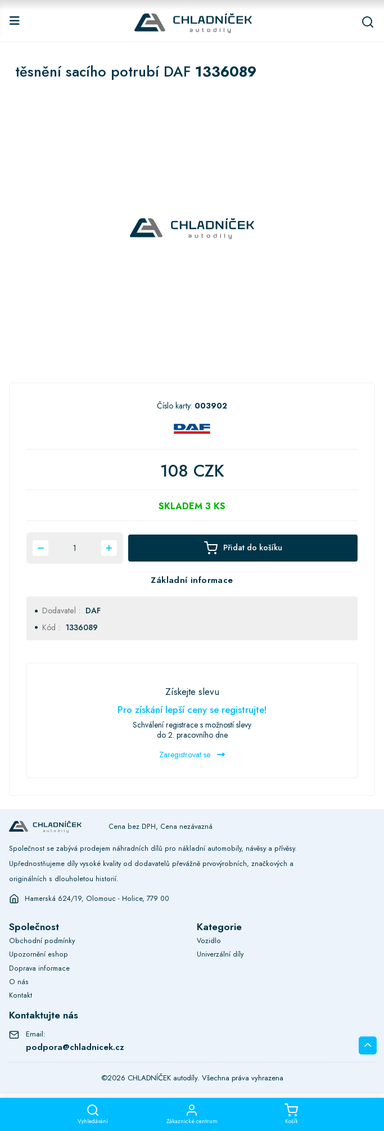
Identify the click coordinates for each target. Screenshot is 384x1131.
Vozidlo (209, 941)
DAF (93, 610)
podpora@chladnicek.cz (75, 1047)
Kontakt (20, 995)
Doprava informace (39, 968)
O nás (19, 982)
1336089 (81, 627)
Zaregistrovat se (192, 754)
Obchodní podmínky (42, 941)
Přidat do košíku (243, 548)
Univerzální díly (220, 954)
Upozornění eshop (38, 954)
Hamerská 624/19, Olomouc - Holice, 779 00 (97, 899)
